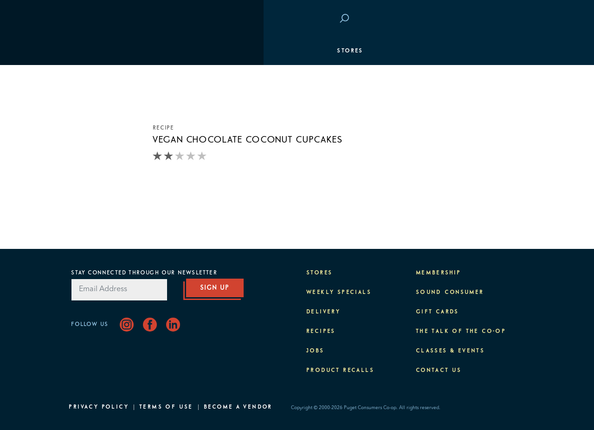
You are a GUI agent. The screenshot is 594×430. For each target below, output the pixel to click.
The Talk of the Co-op (461, 331)
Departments (98, 79)
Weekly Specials (338, 292)
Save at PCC (464, 19)
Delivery (323, 312)
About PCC (500, 190)
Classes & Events (486, 134)
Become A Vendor (238, 407)
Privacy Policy (99, 407)
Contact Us (439, 370)
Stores (86, 51)
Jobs (315, 351)
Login (509, 19)
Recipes (321, 331)
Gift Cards (437, 312)
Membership (96, 107)
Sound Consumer (450, 292)
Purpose (504, 162)
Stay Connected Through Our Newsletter (144, 273)
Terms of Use (166, 407)
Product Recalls (340, 370)
